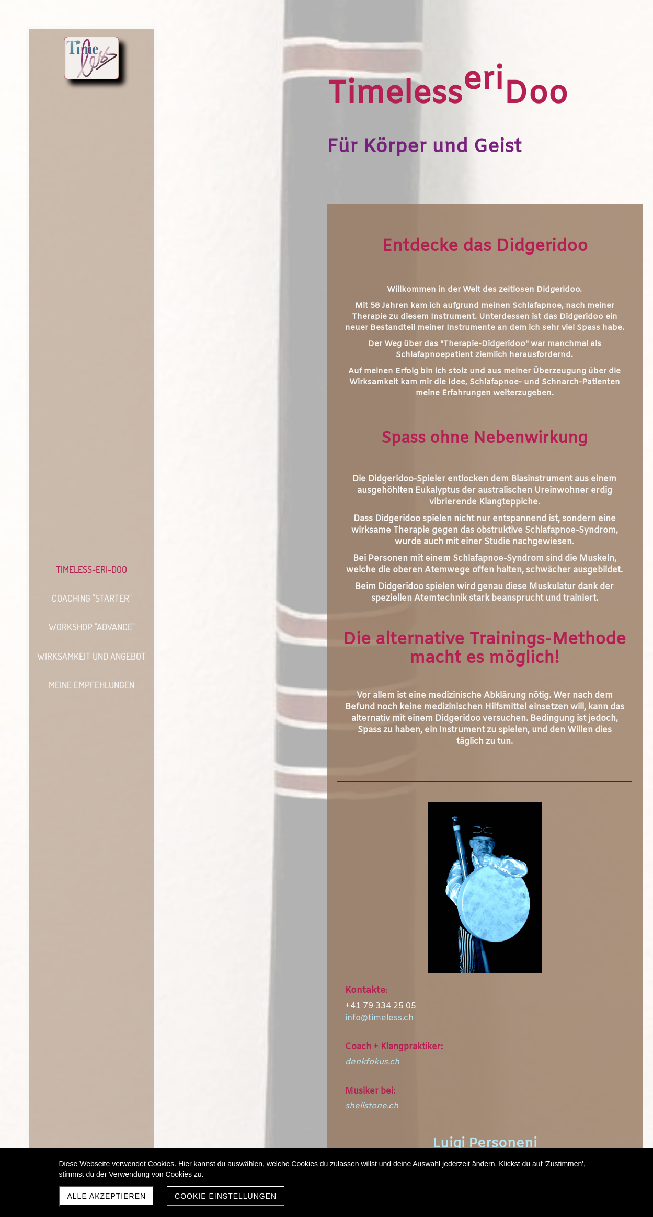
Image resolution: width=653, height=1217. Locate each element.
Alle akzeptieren (106, 1196)
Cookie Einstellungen (226, 1196)
